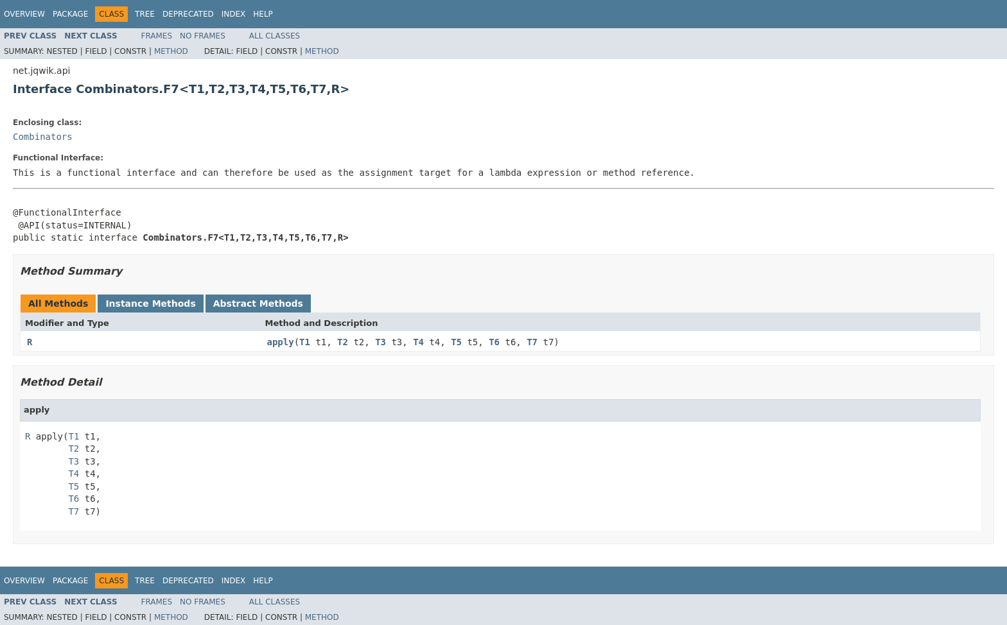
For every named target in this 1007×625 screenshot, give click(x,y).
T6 (494, 342)
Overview (24, 14)
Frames (157, 35)
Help (263, 14)
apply (280, 342)
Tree (145, 14)
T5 (456, 342)
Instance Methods (150, 303)
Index (234, 14)
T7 (532, 342)
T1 (304, 342)
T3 (380, 342)
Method (171, 51)
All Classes (274, 35)
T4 (418, 342)
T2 (342, 342)
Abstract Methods (258, 303)
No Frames (202, 35)
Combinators (43, 137)
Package (70, 14)
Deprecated (188, 14)
